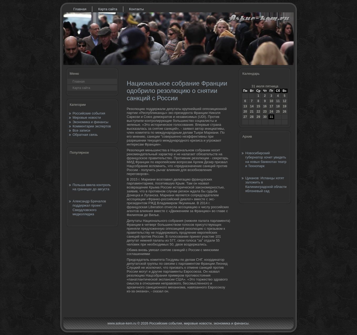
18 (277, 106)
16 (265, 106)
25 (277, 111)
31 (271, 117)
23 (265, 111)
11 (277, 101)
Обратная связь (85, 135)
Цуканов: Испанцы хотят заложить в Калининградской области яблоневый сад (266, 184)
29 (258, 117)
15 (258, 106)
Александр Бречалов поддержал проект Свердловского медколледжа (89, 207)
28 (251, 117)
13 (245, 106)
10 (271, 101)
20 (245, 111)
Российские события (89, 113)
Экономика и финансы (90, 122)
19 (284, 106)
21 (251, 111)
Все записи (81, 130)
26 (284, 111)
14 (251, 106)
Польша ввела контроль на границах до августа (92, 187)
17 (271, 106)
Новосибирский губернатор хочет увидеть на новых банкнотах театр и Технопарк (265, 159)
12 (284, 101)
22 (258, 111)
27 (245, 117)
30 (265, 117)
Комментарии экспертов (92, 126)
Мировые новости (87, 117)
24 (271, 111)
